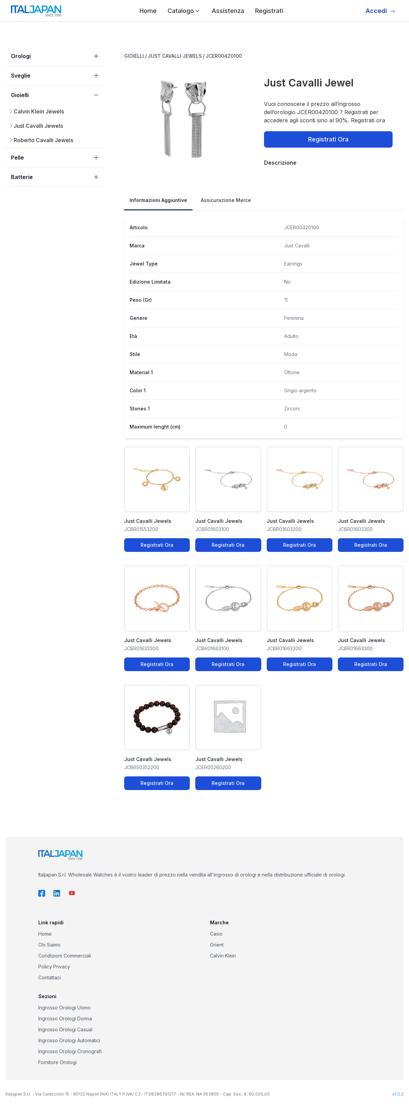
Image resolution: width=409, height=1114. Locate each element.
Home (148, 10)
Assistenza (228, 10)
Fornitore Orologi (57, 1062)
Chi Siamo (49, 945)
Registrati (269, 10)
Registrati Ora (328, 139)
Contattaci (49, 977)
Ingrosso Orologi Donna (65, 1018)
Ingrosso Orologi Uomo (64, 1007)
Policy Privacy (54, 966)
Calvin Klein (223, 956)
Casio (216, 934)
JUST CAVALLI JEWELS (175, 56)
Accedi (380, 10)
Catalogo (184, 10)
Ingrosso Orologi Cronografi (70, 1051)
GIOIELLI (134, 56)
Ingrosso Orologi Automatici (69, 1040)
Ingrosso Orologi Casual (65, 1029)
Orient (217, 945)
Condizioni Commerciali (64, 956)
